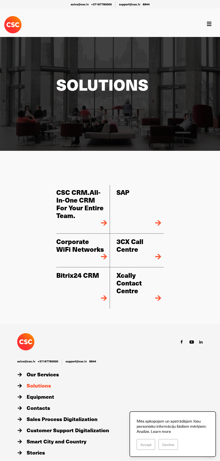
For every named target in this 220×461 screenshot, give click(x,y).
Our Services (43, 374)
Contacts (38, 408)
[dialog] (173, 434)
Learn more (161, 431)
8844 (146, 4)
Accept (145, 444)
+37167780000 (101, 4)
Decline (168, 444)
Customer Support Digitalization (68, 430)
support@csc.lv (129, 4)
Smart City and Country (56, 441)
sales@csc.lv (80, 4)
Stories (36, 452)
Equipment (40, 397)
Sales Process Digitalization (62, 419)
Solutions (39, 385)
